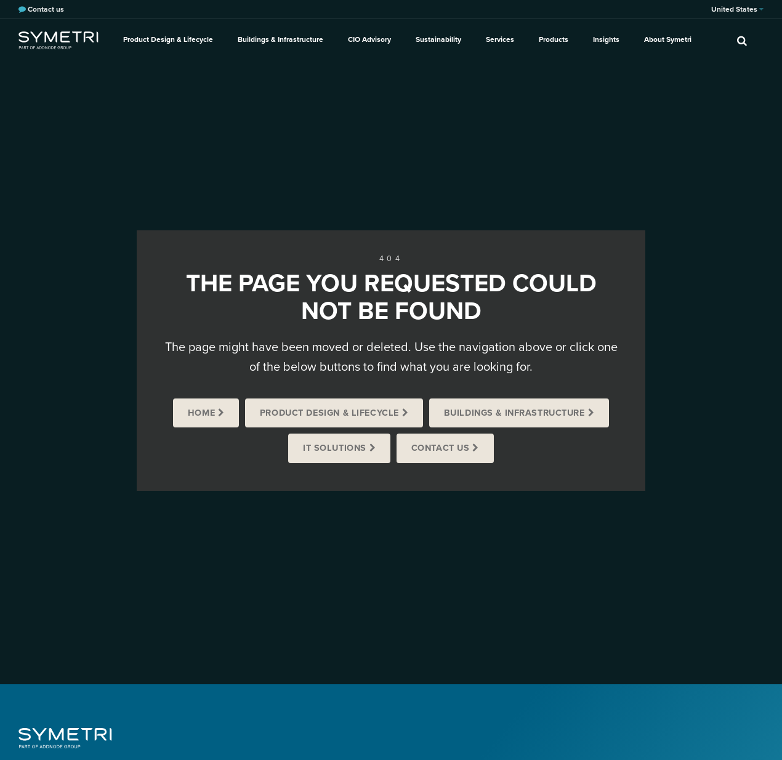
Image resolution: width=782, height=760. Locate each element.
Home (201, 413)
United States (737, 9)
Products (553, 39)
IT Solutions (334, 448)
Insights (606, 39)
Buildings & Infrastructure (280, 39)
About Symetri (667, 39)
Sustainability (438, 39)
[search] (742, 40)
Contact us (440, 448)
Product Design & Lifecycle (168, 39)
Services (500, 39)
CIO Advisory (369, 39)
